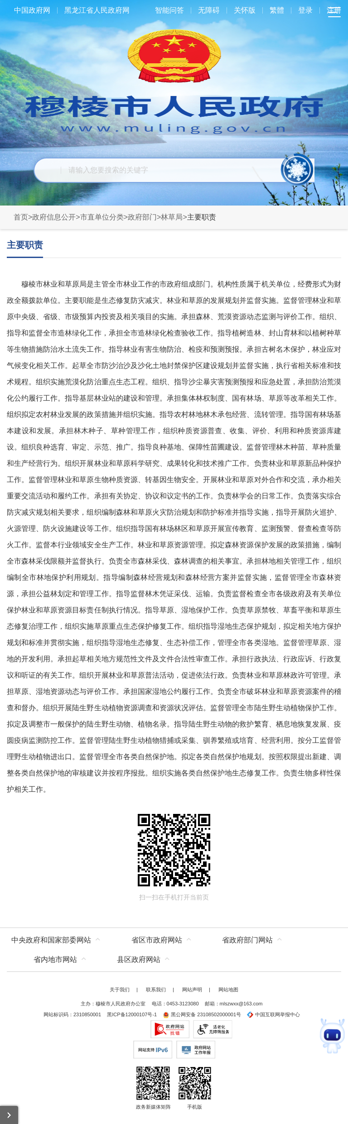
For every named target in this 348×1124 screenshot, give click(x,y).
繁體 (277, 10)
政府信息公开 (54, 217)
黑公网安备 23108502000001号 (202, 1014)
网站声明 (192, 989)
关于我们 (120, 989)
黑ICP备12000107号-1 (132, 1014)
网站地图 (228, 989)
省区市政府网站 (156, 940)
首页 (21, 217)
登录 (305, 10)
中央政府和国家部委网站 (51, 940)
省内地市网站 (55, 959)
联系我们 (156, 989)
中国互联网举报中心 (273, 1014)
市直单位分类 (102, 217)
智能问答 (169, 10)
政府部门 (142, 217)
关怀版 (245, 10)
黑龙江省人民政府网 (97, 10)
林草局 (172, 217)
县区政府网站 (138, 959)
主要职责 (25, 245)
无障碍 (209, 10)
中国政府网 (32, 10)
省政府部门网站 (247, 940)
